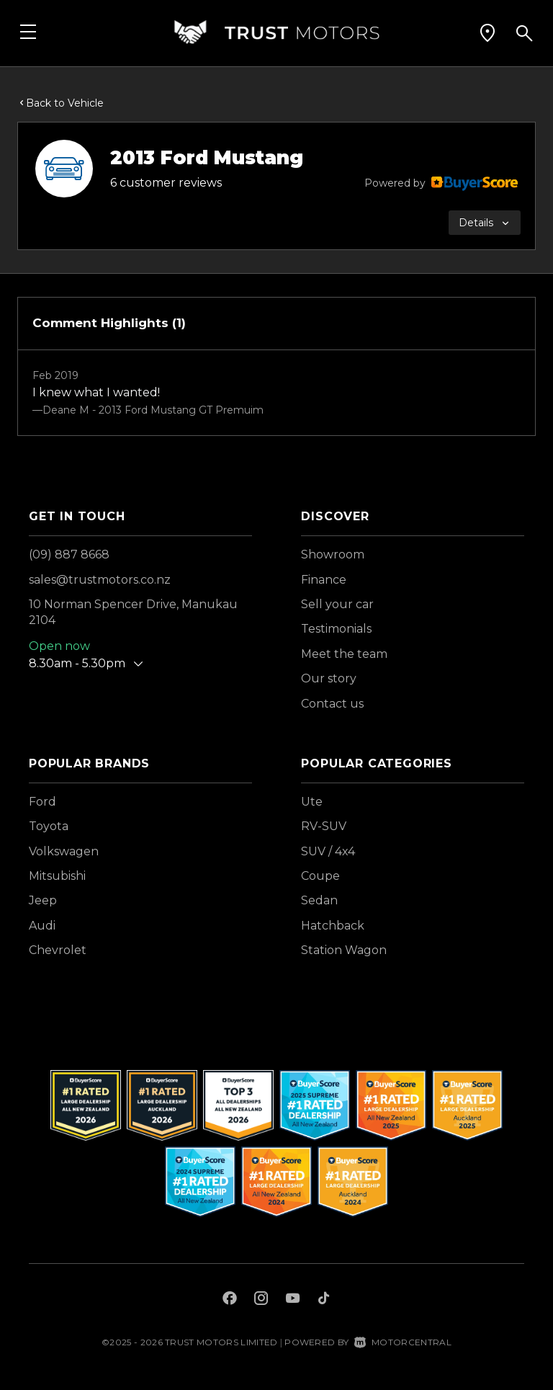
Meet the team (344, 654)
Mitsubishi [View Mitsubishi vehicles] (57, 876)
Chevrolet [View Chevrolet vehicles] (57, 950)
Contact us (332, 703)
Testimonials (336, 629)
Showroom (332, 554)
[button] (487, 32)
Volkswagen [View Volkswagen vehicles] (64, 851)
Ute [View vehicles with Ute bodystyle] (312, 801)
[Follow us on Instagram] (261, 1300)
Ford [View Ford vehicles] (42, 801)
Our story (328, 678)
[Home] (276, 32)
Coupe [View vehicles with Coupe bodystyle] (320, 876)
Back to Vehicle (60, 103)
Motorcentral (402, 1342)
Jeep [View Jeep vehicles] (43, 900)
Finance (323, 580)
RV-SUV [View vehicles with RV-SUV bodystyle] (323, 826)
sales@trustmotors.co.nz (100, 580)
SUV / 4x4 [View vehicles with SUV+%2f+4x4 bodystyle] (328, 851)
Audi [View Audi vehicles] (42, 925)
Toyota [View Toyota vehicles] (48, 826)
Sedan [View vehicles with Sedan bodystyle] (319, 900)
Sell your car (337, 604)
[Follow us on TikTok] (323, 1300)
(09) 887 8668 (69, 554)
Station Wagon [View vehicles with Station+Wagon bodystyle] (344, 950)
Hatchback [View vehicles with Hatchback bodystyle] (332, 925)
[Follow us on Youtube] (292, 1300)
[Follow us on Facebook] (229, 1300)
